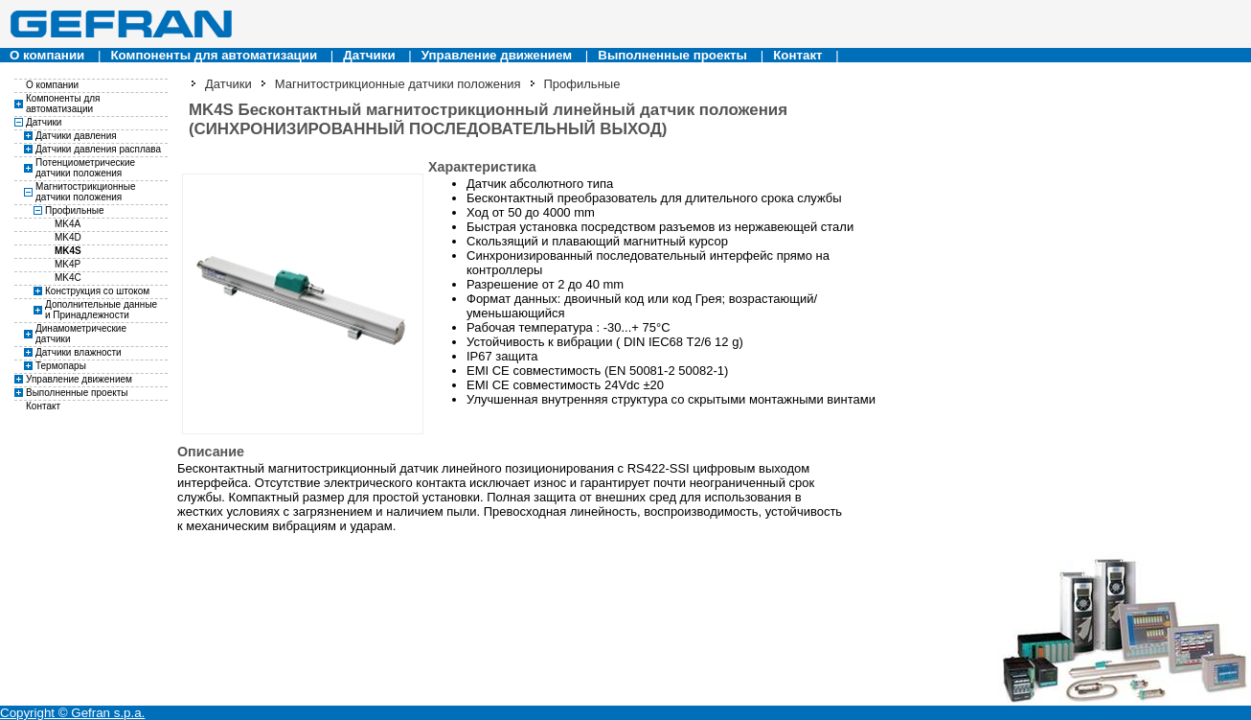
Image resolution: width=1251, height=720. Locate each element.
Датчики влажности (78, 352)
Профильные (74, 210)
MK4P (67, 264)
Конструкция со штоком (97, 291)
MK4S (68, 250)
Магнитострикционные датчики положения (85, 191)
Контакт (797, 55)
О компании (47, 55)
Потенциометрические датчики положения (85, 167)
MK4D (68, 237)
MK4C (68, 277)
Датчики (369, 55)
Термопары (60, 365)
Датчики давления (76, 135)
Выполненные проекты (672, 55)
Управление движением (496, 55)
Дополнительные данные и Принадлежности (101, 309)
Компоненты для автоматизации (213, 55)
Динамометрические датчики (80, 333)
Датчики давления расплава (98, 149)
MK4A (67, 224)
